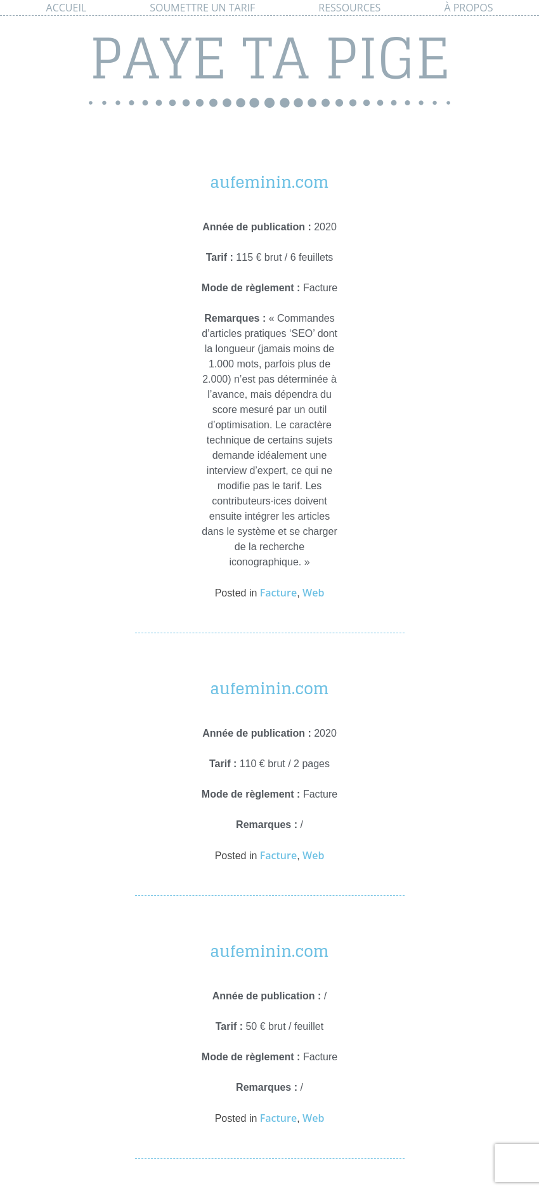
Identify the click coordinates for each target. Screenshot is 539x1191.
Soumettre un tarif (202, 8)
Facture (278, 593)
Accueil (66, 8)
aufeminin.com (269, 182)
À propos (468, 8)
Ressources (349, 8)
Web (313, 593)
